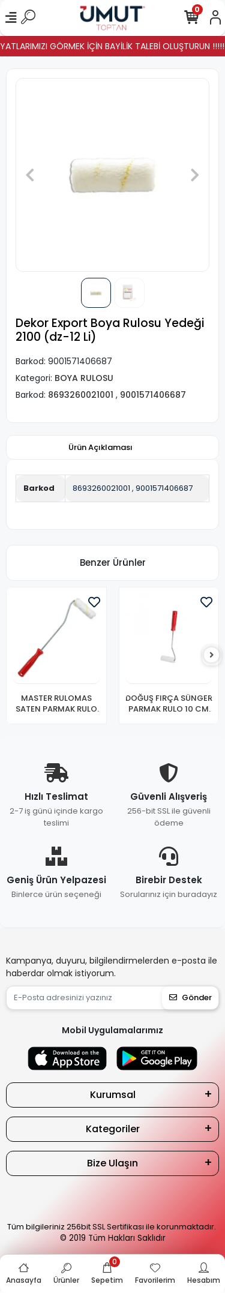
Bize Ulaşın (112, 1163)
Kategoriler (113, 1129)
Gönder (190, 997)
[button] (30, 175)
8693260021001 (101, 488)
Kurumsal (113, 1095)
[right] (211, 655)
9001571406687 (164, 488)
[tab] (100, 448)
